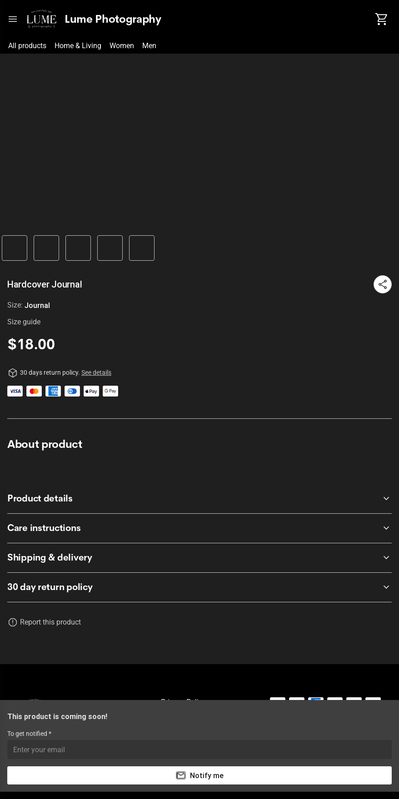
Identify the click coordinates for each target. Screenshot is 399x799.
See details (96, 372)
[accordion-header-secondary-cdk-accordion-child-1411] (199, 557)
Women (122, 45)
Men (149, 45)
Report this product (50, 622)
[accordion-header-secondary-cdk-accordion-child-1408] (199, 587)
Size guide (23, 322)
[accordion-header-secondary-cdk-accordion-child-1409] (199, 498)
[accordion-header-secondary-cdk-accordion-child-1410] (199, 528)
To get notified (28, 733)
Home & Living (78, 45)
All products (27, 45)
